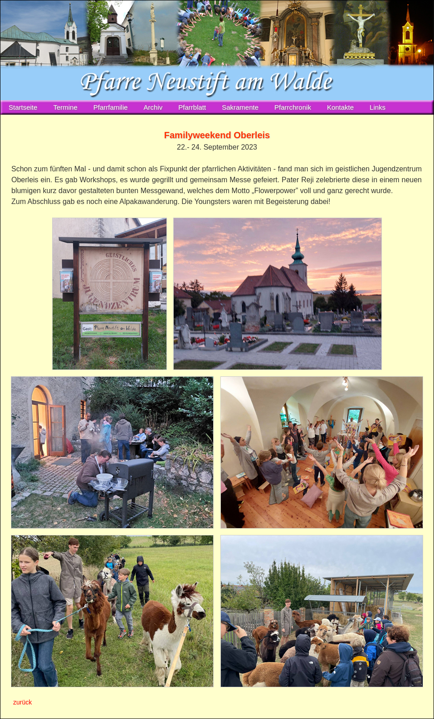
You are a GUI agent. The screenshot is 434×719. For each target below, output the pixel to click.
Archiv (153, 107)
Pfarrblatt (192, 107)
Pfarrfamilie (110, 107)
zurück (22, 702)
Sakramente (240, 107)
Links (377, 107)
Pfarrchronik (292, 107)
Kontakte (340, 107)
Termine (65, 107)
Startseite (23, 107)
